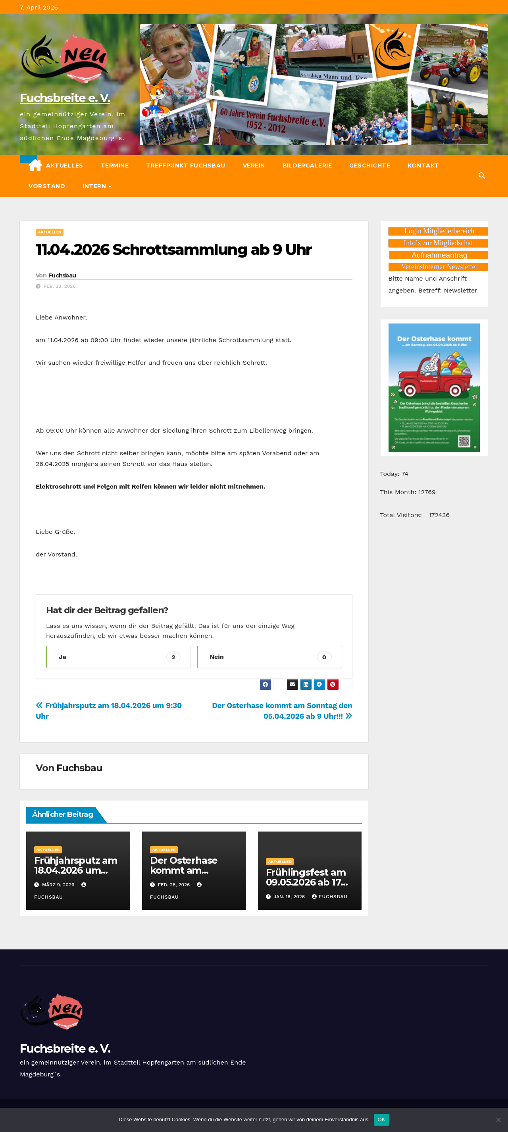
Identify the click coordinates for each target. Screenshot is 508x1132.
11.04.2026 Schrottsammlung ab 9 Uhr (174, 249)
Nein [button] (270, 657)
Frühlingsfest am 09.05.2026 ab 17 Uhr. (306, 882)
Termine (115, 165)
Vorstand (47, 186)
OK (381, 1119)
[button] (482, 175)
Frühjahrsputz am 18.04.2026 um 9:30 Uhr (75, 870)
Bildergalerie (307, 165)
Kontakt (423, 165)
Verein (254, 165)
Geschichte (369, 165)
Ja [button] (120, 657)
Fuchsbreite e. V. (65, 98)
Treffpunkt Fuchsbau (185, 165)
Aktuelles (64, 165)
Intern (95, 186)
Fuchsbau (62, 275)
